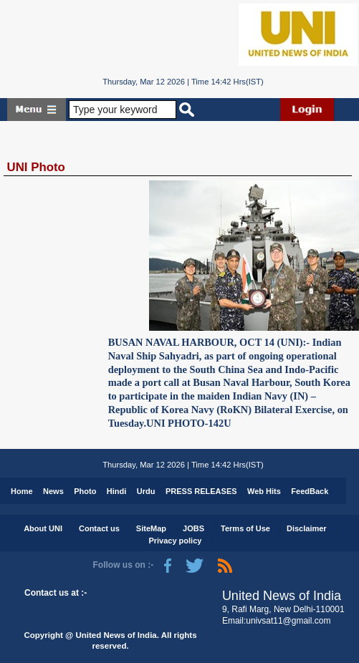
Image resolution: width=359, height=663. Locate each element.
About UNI (43, 528)
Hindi (117, 491)
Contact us (99, 528)
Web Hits (264, 491)
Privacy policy (174, 540)
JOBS (193, 528)
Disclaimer (307, 528)
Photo (85, 491)
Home (22, 491)
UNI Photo (36, 167)
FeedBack (309, 491)
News (53, 491)
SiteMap (151, 528)
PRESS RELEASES (201, 491)
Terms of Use (245, 528)
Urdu (146, 491)
